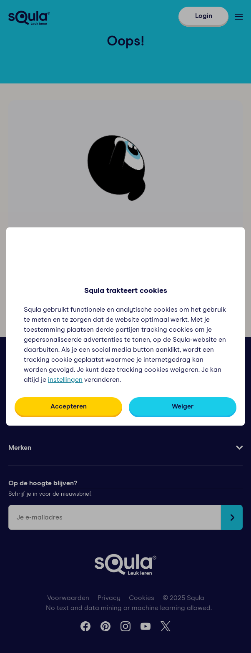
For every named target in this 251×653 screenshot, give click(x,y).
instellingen (65, 379)
